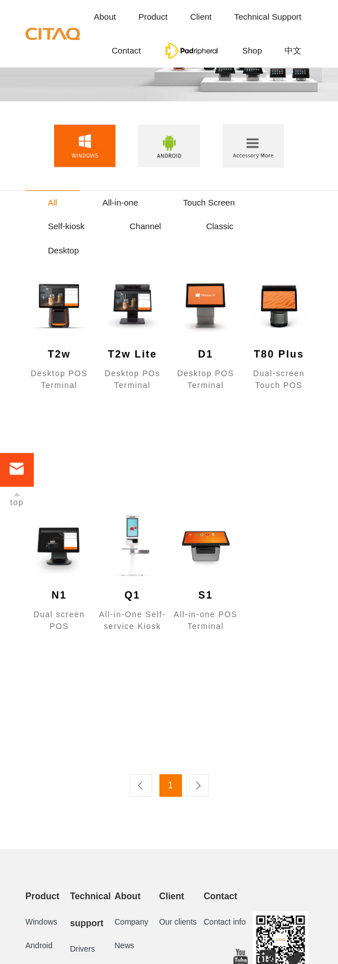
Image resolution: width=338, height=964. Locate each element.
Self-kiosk (66, 226)
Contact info (225, 921)
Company (131, 921)
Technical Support (267, 16)
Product (153, 16)
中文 (292, 50)
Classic (219, 226)
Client (200, 16)
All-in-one (120, 202)
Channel (145, 226)
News (124, 945)
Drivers (82, 948)
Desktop (63, 250)
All (52, 202)
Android (38, 945)
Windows (41, 921)
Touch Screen (209, 202)
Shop (252, 50)
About (104, 16)
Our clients (178, 921)
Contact (126, 50)
